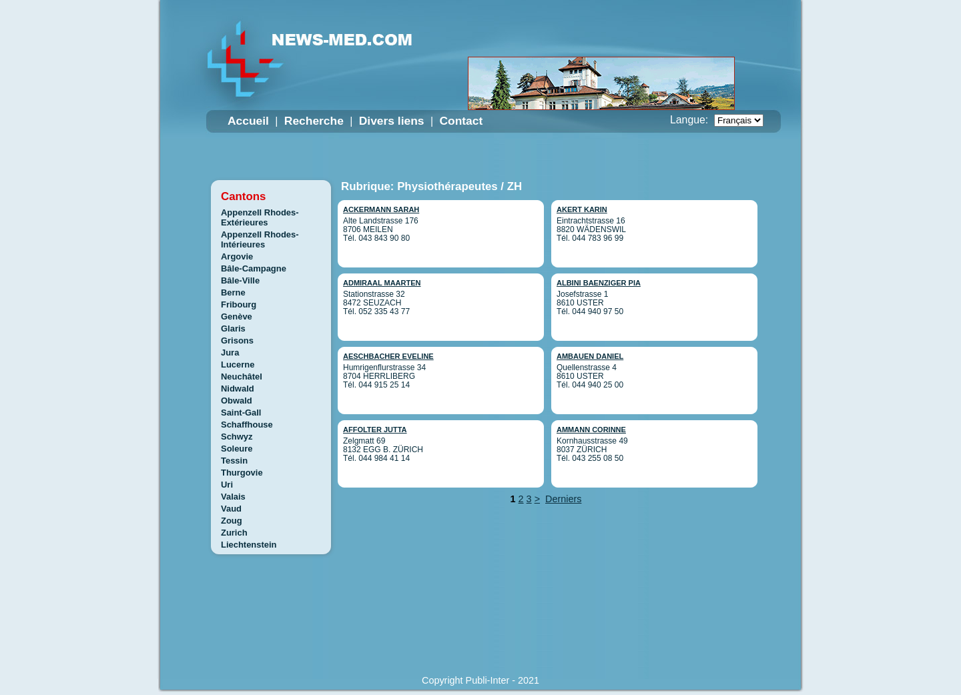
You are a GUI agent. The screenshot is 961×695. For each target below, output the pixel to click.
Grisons (237, 340)
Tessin (234, 461)
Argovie (237, 256)
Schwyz (237, 437)
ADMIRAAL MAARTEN (382, 283)
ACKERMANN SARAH (381, 209)
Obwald (236, 401)
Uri (227, 485)
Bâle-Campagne (253, 268)
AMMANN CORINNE (591, 430)
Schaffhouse (247, 425)
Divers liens (391, 120)
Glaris (233, 328)
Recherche (314, 120)
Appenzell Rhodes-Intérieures (260, 239)
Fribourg (238, 304)
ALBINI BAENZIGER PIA (599, 283)
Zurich (234, 533)
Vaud (231, 509)
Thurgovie (242, 473)
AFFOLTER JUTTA (375, 430)
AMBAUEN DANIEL (590, 356)
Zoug (231, 521)
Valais (233, 497)
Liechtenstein (249, 545)
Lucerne (237, 365)
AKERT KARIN (582, 209)
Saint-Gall (241, 413)
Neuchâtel (241, 377)
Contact (461, 120)
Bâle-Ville (240, 280)
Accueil (248, 120)
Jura (230, 353)
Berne (233, 292)
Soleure (237, 449)
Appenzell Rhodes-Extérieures (260, 217)
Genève (236, 316)
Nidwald (237, 389)
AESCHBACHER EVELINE (388, 356)
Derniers (563, 499)
